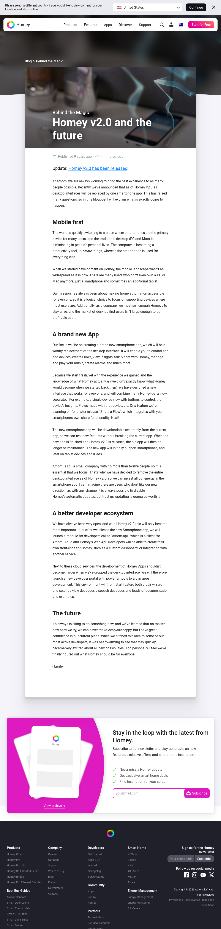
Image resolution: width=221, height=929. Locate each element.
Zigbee (132, 859)
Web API (93, 865)
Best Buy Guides (18, 891)
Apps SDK (94, 859)
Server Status (96, 876)
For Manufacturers (99, 923)
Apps (108, 25)
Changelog (94, 871)
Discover (125, 25)
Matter (132, 876)
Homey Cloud (15, 854)
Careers (53, 854)
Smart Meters (15, 925)
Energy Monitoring (139, 902)
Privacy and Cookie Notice (184, 899)
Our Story (53, 859)
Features (90, 25)
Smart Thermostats (19, 908)
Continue (196, 7)
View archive (54, 806)
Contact (53, 893)
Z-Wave (132, 854)
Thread (132, 882)
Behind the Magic (49, 61)
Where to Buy (56, 871)
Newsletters (55, 888)
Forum (92, 897)
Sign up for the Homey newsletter (198, 850)
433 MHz (133, 871)
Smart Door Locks (18, 902)
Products (70, 25)
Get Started (95, 854)
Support (145, 25)
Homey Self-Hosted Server (23, 871)
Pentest (92, 902)
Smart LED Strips (17, 914)
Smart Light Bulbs (17, 919)
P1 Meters (134, 908)
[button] (147, 7)
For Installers (96, 917)
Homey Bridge (15, 876)
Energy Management (140, 897)
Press (51, 882)
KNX (130, 865)
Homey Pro (13, 859)
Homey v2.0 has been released (97, 168)
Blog (28, 61)
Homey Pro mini (16, 865)
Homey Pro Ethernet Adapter (24, 882)
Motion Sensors (16, 897)
